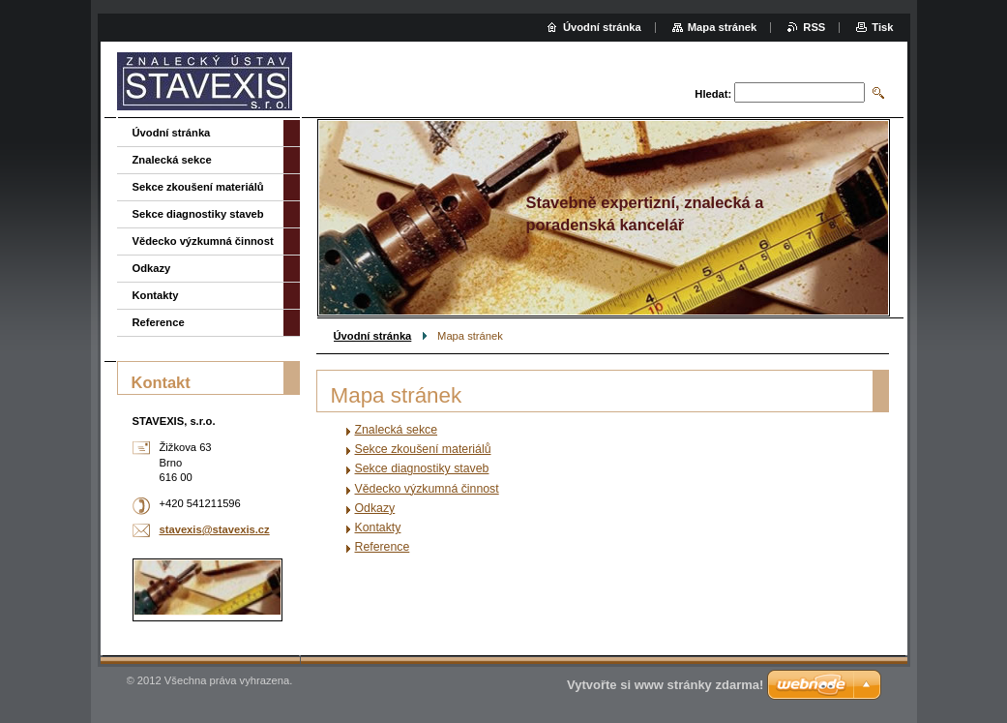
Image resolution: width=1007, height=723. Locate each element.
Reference (382, 547)
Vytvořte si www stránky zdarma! (665, 685)
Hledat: (713, 94)
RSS (814, 27)
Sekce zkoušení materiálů (423, 449)
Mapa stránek (722, 27)
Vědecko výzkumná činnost (427, 489)
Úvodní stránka (373, 336)
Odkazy (375, 508)
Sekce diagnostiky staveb (422, 468)
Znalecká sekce (396, 430)
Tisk (882, 27)
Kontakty (378, 527)
